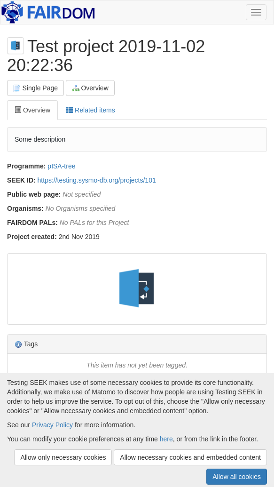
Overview (90, 88)
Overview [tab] (32, 110)
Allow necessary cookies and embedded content (190, 457)
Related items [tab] (90, 110)
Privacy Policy (52, 425)
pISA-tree (61, 166)
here (166, 439)
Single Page (35, 88)
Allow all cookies (236, 476)
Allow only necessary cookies (63, 457)
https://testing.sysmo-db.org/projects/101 (97, 180)
